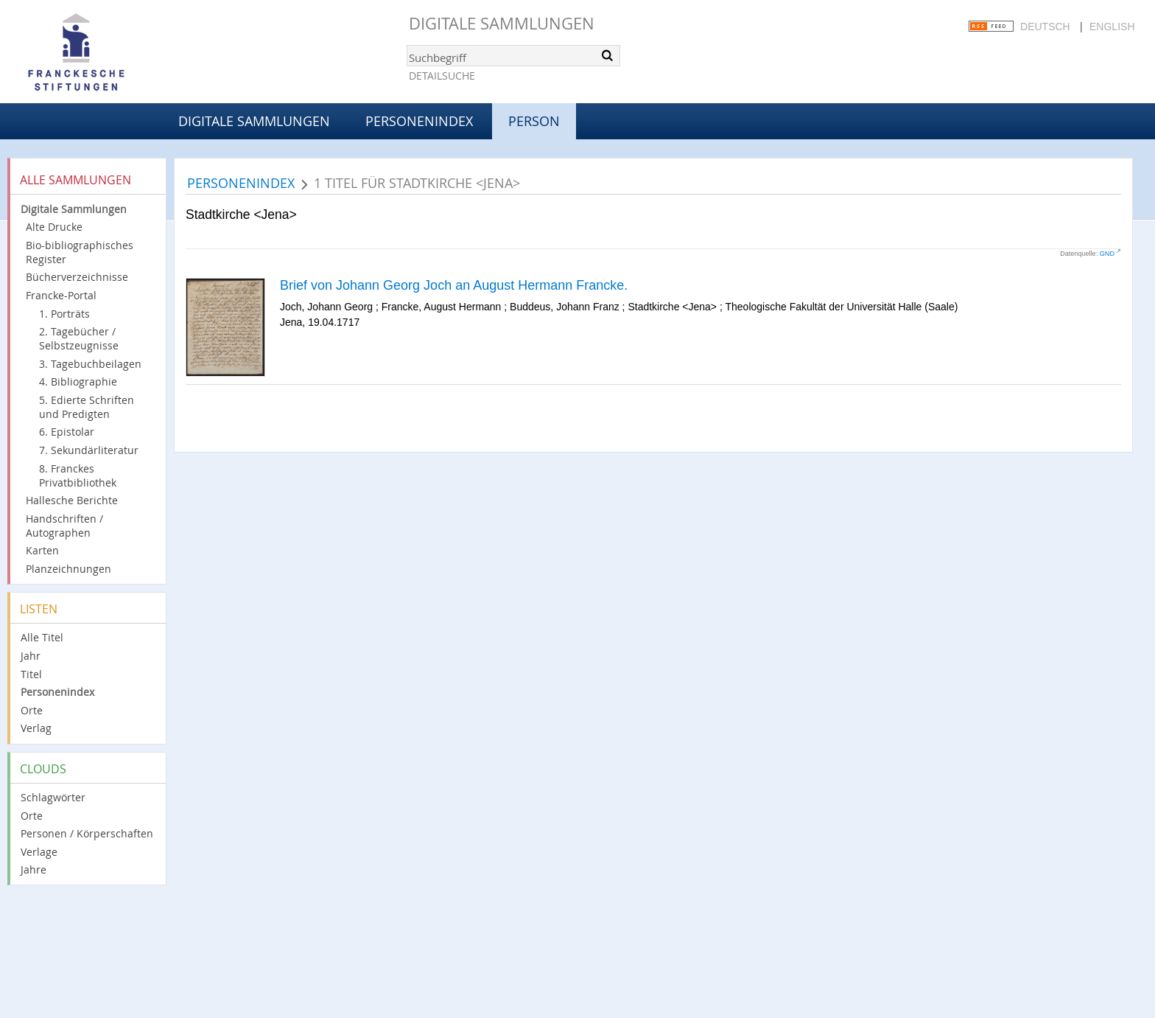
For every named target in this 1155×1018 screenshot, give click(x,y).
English (1111, 26)
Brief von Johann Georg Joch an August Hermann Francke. (454, 285)
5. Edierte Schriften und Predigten (86, 407)
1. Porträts (64, 314)
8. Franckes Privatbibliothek (77, 475)
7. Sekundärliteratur (88, 450)
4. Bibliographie (78, 381)
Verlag (36, 728)
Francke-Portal (61, 295)
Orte (32, 710)
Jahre (33, 869)
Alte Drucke (54, 227)
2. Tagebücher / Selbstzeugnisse (79, 338)
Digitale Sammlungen (501, 23)
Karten (42, 550)
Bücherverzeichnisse (77, 277)
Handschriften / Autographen (64, 526)
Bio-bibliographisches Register (79, 252)
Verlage (39, 852)
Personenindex (419, 121)
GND (1107, 253)
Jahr (31, 656)
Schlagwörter (53, 797)
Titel (31, 674)
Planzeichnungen (68, 569)
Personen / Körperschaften (87, 833)
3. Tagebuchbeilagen (90, 364)
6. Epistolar (66, 432)
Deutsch (1045, 26)
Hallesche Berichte (72, 500)
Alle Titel (42, 637)
